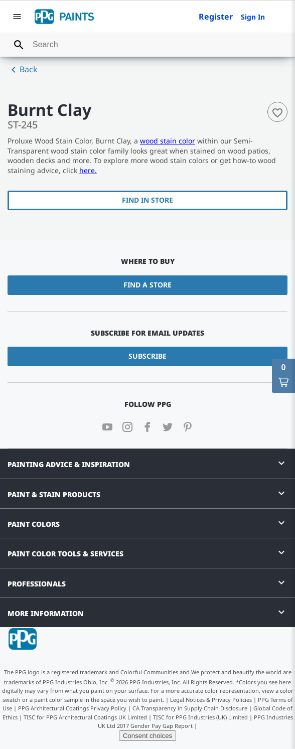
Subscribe (147, 356)
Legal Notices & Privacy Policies (211, 699)
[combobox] (147, 44)
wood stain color (167, 140)
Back (23, 70)
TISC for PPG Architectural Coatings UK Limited (85, 717)
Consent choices (148, 735)
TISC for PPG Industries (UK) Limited (200, 717)
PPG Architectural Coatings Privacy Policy (72, 708)
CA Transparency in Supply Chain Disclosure (189, 708)
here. (88, 170)
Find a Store (147, 284)
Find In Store (147, 200)
